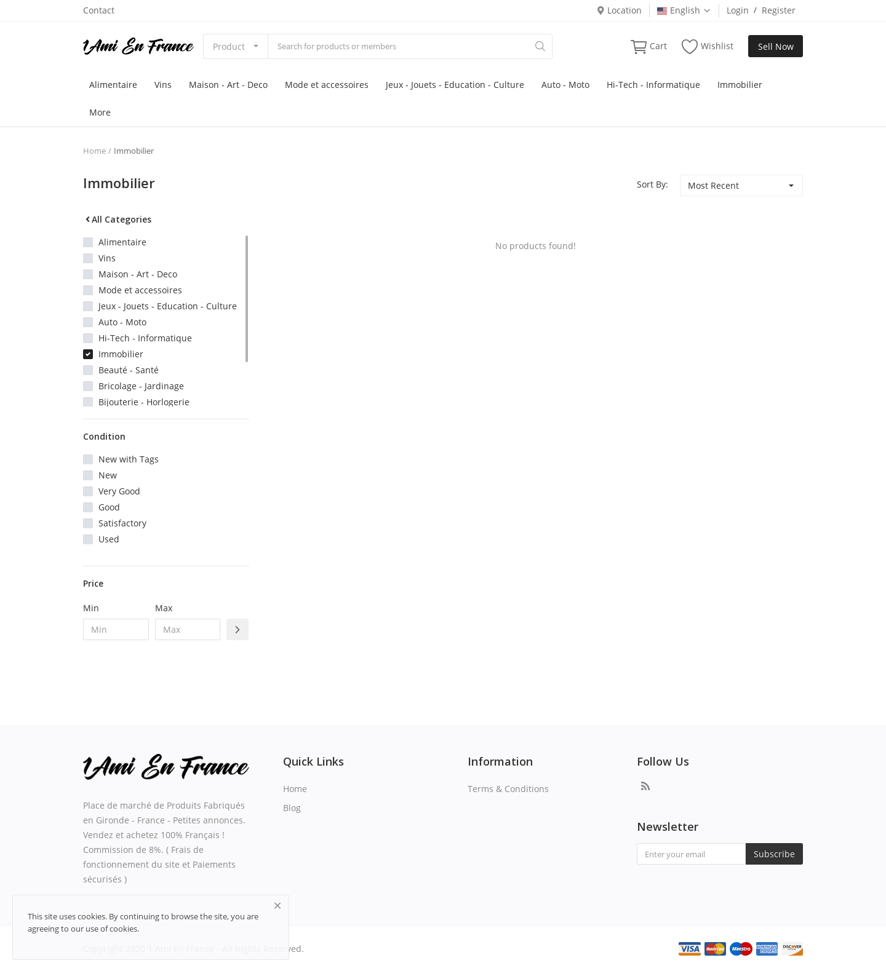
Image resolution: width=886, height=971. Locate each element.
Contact (98, 10)
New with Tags (128, 459)
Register (779, 10)
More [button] (100, 112)
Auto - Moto (565, 84)
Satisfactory (122, 523)
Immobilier (739, 84)
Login (738, 10)
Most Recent (713, 185)
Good (109, 507)
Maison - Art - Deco (228, 84)
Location (619, 10)
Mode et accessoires (327, 84)
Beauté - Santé (128, 370)
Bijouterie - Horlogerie (144, 402)
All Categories (117, 219)
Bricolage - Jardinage (141, 386)
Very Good (119, 491)
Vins (163, 84)
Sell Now (776, 46)
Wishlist (707, 46)
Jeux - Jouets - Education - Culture (455, 84)
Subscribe (774, 854)
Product (229, 46)
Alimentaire (113, 84)
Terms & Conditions (508, 789)
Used (108, 539)
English (684, 10)
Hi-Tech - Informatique (653, 84)
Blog (292, 808)
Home (94, 150)
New (107, 475)
